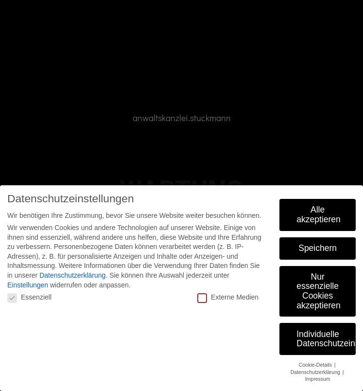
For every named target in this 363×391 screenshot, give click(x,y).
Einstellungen (27, 285)
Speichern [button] (317, 248)
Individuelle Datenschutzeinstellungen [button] (326, 339)
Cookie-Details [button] (316, 365)
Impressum (317, 379)
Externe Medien (228, 297)
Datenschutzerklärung (72, 275)
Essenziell (29, 297)
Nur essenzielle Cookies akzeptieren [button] (318, 291)
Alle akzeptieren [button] (318, 214)
